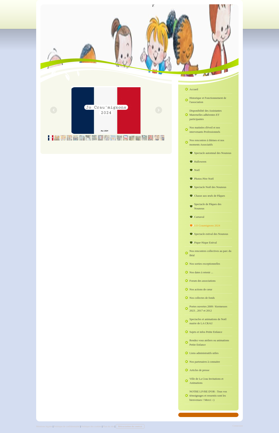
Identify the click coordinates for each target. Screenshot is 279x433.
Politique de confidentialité (67, 426)
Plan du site (108, 426)
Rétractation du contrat (130, 426)
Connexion (237, 425)
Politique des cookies (91, 426)
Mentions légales (44, 426)
